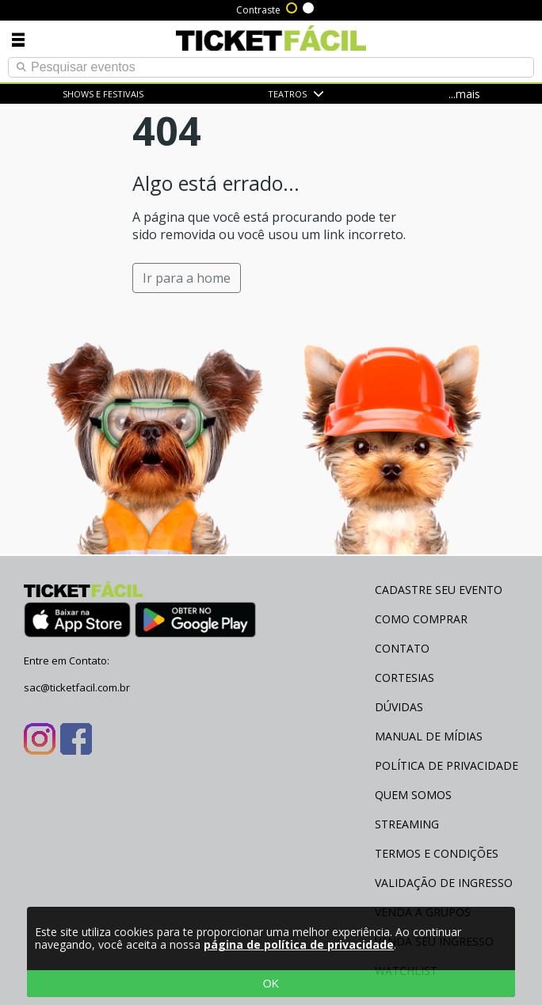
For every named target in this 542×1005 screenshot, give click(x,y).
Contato (402, 648)
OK (271, 983)
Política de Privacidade (446, 765)
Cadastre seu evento (438, 589)
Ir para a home (187, 278)
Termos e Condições (436, 853)
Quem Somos (413, 794)
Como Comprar (421, 618)
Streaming (407, 824)
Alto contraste (292, 6)
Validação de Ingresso (444, 882)
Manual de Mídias (429, 736)
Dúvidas (399, 706)
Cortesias (404, 677)
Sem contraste (309, 6)
